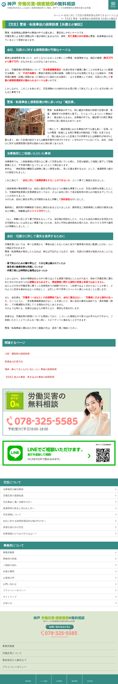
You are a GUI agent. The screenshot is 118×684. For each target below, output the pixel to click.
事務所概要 (8, 552)
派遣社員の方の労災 (13, 527)
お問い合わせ (10, 584)
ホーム (57, 15)
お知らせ (7, 603)
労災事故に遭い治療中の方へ (17, 502)
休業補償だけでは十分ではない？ (20, 533)
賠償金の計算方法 (14, 361)
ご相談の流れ (10, 565)
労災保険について (12, 514)
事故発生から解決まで (14, 660)
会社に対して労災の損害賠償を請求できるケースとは (91, 15)
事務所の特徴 (10, 558)
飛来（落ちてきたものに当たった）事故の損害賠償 (31, 369)
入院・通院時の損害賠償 (17, 353)
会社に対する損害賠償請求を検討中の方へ (24, 521)
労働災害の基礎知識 (13, 495)
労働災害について (12, 653)
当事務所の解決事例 (13, 489)
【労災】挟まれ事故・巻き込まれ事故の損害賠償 (29, 377)
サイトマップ (10, 596)
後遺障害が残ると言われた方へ (19, 508)
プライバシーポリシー (14, 590)
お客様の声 (8, 578)
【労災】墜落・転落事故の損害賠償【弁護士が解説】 (91, 18)
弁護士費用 (8, 571)
